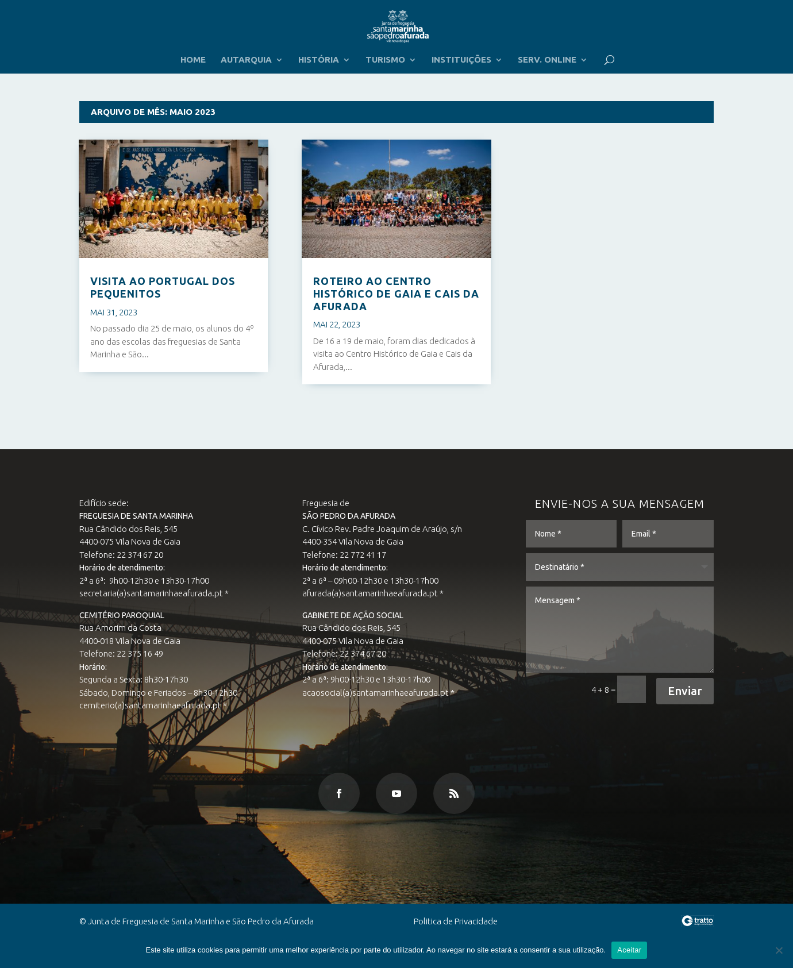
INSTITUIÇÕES (461, 60)
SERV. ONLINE (547, 60)
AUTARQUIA (246, 60)
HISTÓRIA (318, 60)
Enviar (673, 690)
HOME (193, 60)
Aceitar (629, 950)
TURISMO (385, 60)
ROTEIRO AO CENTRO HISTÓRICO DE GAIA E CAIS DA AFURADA (396, 293)
